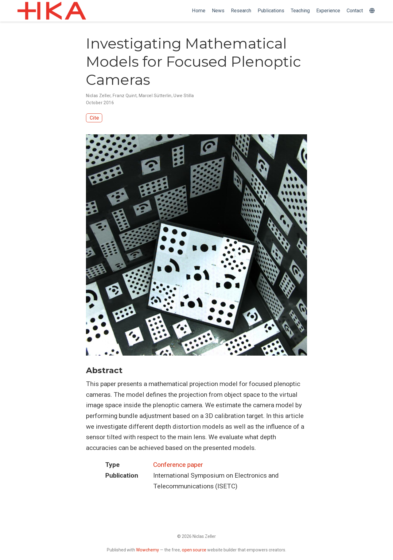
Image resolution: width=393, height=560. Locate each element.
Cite (94, 118)
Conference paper (178, 464)
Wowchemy (147, 549)
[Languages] (372, 10)
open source (194, 549)
